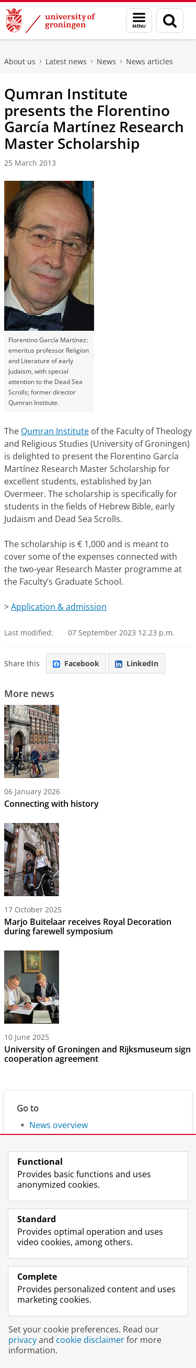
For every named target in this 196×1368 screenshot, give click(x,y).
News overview (58, 1125)
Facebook (76, 663)
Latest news (66, 61)
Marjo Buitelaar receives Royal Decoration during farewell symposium (87, 926)
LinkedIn (136, 663)
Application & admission (59, 606)
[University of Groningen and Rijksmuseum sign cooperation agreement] (98, 987)
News (106, 61)
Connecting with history (51, 803)
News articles (149, 61)
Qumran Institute (55, 431)
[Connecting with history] (98, 741)
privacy (22, 1340)
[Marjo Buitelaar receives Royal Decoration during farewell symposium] (98, 859)
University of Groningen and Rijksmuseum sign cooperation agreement (97, 1054)
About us (20, 61)
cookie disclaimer (90, 1340)
